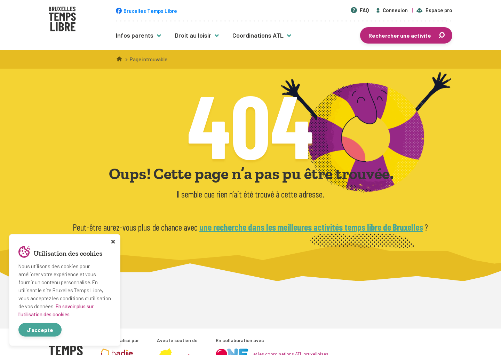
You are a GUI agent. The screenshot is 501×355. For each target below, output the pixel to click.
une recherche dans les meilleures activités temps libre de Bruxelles (311, 227)
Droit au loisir (193, 35)
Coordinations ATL (258, 35)
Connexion (391, 10)
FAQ (360, 10)
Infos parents (134, 35)
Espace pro (434, 10)
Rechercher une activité (407, 35)
